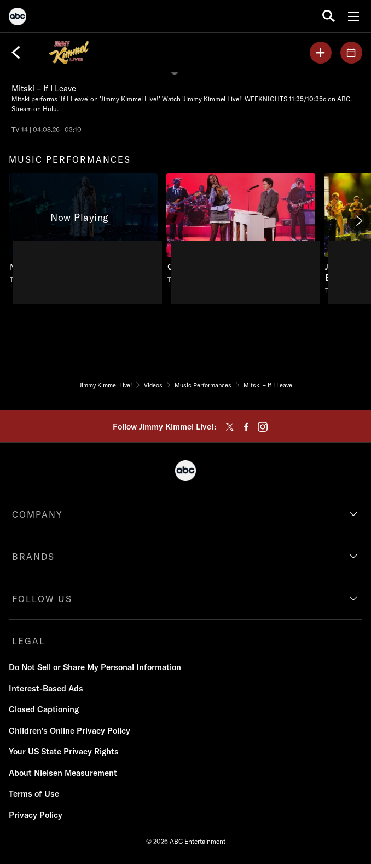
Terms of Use (34, 793)
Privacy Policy (35, 815)
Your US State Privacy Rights (64, 751)
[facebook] (246, 427)
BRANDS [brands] (33, 557)
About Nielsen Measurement (63, 773)
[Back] (16, 52)
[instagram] (263, 427)
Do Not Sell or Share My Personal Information (95, 667)
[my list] (321, 53)
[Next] (358, 221)
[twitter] (230, 427)
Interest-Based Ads (46, 688)
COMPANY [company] (37, 514)
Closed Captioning (44, 709)
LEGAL (28, 641)
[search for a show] (328, 16)
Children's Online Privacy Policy (69, 730)
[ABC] (17, 18)
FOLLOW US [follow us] (42, 599)
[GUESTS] (351, 53)
